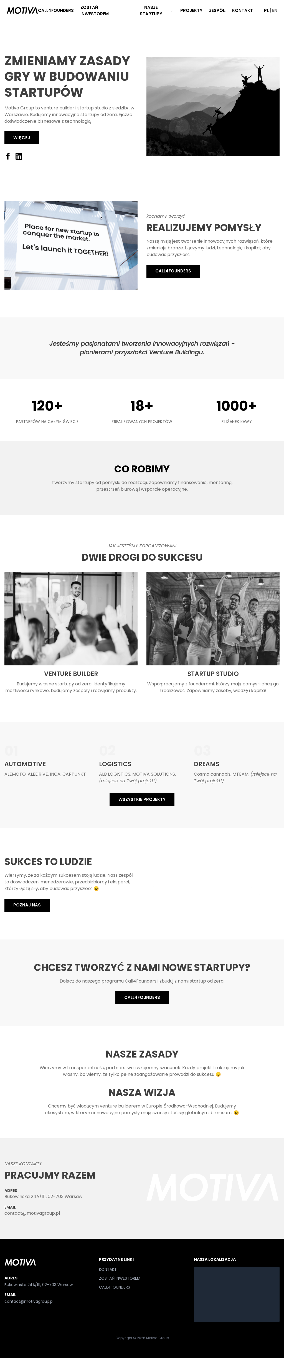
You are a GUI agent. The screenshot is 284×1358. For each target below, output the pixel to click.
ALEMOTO (15, 774)
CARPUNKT (74, 774)
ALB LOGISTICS (114, 774)
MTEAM (240, 774)
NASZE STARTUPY (156, 10)
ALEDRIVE (38, 774)
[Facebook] (7, 156)
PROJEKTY (191, 10)
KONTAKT (242, 10)
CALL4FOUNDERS (56, 10)
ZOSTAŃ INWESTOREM (94, 10)
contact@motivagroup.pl (32, 1213)
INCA (55, 774)
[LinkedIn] (19, 156)
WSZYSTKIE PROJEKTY (142, 799)
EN (274, 10)
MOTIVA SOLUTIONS (153, 774)
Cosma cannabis (212, 774)
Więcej (21, 138)
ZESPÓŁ (217, 10)
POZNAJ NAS (27, 905)
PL (266, 10)
